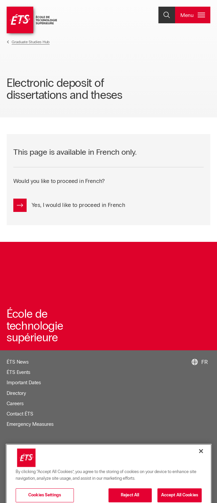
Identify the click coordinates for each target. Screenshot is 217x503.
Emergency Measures (30, 424)
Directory (16, 393)
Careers (15, 404)
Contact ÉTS (20, 414)
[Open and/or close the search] (166, 15)
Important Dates (24, 383)
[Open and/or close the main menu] (192, 15)
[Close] (201, 475)
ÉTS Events (18, 372)
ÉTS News (18, 362)
